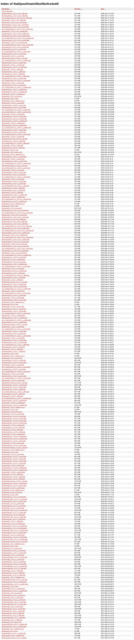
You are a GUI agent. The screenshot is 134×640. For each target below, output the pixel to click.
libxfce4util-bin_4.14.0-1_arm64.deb (14, 485)
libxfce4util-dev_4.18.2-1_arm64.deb (14, 161)
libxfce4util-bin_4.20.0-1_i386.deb (13, 148)
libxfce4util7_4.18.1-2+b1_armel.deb (14, 215)
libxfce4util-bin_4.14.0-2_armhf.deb (14, 416)
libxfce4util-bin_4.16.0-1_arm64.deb (14, 387)
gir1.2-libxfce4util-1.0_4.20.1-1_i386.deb (15, 76)
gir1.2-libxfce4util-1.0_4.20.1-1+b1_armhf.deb (17, 29)
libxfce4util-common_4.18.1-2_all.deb (14, 282)
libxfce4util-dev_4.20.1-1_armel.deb (14, 78)
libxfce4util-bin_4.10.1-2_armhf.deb (14, 562)
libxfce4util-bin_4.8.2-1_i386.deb (13, 613)
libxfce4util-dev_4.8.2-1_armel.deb (13, 609)
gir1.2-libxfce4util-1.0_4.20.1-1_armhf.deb (16, 51)
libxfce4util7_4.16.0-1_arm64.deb (13, 380)
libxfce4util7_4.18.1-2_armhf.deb (13, 298)
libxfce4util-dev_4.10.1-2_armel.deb (14, 553)
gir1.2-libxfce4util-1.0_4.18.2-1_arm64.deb (16, 163)
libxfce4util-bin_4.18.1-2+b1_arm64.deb (15, 242)
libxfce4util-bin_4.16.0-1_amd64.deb (14, 400)
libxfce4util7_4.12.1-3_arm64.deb (13, 535)
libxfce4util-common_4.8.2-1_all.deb (14, 638)
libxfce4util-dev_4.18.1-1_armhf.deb (14, 331)
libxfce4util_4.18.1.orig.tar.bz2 (12, 358)
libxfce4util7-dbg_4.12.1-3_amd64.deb (15, 530)
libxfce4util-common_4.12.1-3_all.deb (14, 541)
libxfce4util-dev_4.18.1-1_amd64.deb (14, 318)
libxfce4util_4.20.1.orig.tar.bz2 (12, 96)
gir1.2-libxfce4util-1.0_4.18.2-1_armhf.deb (16, 177)
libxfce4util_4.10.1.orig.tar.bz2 (12, 593)
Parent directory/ (7, 11)
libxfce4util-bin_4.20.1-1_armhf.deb (14, 49)
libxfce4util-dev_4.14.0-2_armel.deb (14, 445)
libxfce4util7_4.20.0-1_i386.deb (12, 145)
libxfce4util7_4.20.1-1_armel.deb (13, 83)
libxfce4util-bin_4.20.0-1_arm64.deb (14, 116)
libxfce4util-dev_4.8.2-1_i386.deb (13, 615)
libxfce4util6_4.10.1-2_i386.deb (12, 571)
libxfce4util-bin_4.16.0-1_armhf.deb (14, 360)
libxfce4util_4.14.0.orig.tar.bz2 (12, 492)
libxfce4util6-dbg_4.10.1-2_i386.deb (14, 568)
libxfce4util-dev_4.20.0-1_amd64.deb (14, 121)
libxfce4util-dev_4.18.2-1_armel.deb (14, 172)
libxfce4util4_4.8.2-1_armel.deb (12, 606)
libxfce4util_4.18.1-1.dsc (10, 353)
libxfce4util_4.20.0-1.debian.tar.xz (13, 154)
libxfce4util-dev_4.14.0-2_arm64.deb (14, 423)
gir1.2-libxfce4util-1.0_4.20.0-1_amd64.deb (16, 127)
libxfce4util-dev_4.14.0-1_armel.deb (14, 456)
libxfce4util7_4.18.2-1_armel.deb (13, 170)
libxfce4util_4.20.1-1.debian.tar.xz (13, 101)
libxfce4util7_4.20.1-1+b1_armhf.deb (14, 22)
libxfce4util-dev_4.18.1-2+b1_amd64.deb (16, 233)
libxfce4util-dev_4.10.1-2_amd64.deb (14, 591)
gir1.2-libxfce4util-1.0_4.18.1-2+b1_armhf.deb (17, 248)
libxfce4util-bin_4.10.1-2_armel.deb (14, 550)
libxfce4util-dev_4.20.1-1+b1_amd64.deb (16, 36)
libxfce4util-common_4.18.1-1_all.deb (14, 324)
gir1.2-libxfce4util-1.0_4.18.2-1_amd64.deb (16, 199)
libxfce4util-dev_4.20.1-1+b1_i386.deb (15, 16)
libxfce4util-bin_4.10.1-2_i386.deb (13, 573)
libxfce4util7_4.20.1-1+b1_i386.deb (14, 20)
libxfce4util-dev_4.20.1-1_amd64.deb (14, 92)
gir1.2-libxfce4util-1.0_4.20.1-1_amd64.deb (16, 87)
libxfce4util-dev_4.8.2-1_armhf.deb (13, 600)
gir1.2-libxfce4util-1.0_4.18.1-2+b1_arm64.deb (17, 237)
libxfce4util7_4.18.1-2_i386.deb (12, 280)
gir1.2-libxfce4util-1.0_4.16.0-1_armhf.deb (16, 367)
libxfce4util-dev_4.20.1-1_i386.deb (13, 72)
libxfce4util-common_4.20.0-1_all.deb (14, 139)
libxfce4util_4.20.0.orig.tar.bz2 (12, 152)
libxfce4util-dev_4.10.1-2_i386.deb (13, 575)
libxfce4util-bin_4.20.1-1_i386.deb (13, 74)
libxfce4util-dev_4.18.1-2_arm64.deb (14, 286)
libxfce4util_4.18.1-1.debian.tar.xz (13, 356)
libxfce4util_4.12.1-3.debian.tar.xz (13, 544)
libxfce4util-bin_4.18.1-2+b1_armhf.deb (15, 251)
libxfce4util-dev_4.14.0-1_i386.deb (13, 477)
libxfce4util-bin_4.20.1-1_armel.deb (14, 85)
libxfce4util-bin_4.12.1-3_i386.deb (13, 515)
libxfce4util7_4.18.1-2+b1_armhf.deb (14, 253)
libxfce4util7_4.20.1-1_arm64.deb (13, 65)
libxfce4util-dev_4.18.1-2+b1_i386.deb (15, 224)
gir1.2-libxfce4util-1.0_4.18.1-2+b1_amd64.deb (18, 230)
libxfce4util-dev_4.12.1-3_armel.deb (14, 512)
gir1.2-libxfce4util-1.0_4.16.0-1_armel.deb (16, 371)
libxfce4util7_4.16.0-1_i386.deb (12, 396)
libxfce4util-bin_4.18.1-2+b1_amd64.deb (15, 228)
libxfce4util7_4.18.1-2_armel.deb (13, 268)
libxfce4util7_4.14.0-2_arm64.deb (13, 425)
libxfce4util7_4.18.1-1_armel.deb (13, 306)
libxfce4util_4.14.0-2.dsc (10, 452)
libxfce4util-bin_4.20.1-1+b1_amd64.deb (15, 34)
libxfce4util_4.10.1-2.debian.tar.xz (13, 577)
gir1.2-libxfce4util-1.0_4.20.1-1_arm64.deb (16, 60)
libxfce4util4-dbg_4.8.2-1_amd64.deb (14, 624)
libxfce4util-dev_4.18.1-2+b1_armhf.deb (15, 246)
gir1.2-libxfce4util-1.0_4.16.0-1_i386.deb (15, 392)
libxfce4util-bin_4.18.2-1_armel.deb (14, 174)
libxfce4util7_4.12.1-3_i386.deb (12, 521)
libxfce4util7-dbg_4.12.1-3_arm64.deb (15, 539)
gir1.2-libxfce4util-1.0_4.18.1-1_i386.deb (15, 345)
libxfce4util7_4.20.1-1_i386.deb (12, 69)
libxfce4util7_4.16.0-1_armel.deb (13, 374)
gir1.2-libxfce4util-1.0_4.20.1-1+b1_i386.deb (17, 18)
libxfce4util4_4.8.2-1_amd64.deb (13, 635)
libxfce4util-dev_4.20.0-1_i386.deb (13, 141)
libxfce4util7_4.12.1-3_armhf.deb (13, 503)
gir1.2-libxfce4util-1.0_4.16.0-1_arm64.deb (16, 378)
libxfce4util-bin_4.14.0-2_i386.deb (13, 427)
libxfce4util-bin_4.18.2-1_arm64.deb (14, 157)
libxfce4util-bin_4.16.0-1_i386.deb (13, 394)
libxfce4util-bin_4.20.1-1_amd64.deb (14, 89)
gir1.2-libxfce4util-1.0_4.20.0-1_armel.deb (16, 110)
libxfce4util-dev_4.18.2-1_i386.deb (13, 190)
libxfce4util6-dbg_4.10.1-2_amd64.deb (15, 584)
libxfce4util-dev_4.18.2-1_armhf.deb (14, 181)
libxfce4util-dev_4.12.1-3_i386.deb (13, 519)
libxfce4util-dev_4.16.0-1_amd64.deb (14, 405)
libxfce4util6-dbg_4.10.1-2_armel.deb (14, 557)
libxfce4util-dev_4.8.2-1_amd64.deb (14, 626)
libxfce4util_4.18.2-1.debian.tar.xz (13, 204)
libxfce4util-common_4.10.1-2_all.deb (14, 579)
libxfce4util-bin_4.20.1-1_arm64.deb (14, 63)
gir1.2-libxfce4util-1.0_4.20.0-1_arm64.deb (16, 112)
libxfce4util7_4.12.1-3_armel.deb (13, 508)
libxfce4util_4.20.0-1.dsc (10, 150)
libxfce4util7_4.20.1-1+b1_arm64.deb (14, 42)
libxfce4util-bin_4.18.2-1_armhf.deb (14, 183)
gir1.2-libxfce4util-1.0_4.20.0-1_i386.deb (15, 143)
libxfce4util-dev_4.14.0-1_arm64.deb (14, 483)
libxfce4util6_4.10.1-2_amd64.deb (13, 588)
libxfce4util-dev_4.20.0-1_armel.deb (14, 107)
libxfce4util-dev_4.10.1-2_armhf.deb (14, 564)
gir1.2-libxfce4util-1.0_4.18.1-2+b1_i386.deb (17, 226)
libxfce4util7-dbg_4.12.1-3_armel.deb (14, 510)
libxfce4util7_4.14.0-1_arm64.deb (13, 488)
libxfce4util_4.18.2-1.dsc (10, 206)
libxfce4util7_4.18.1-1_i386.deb (12, 349)
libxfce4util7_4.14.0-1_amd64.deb (13, 472)
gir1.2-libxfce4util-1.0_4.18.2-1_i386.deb (15, 186)
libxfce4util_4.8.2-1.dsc (10, 631)
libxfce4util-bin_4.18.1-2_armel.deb (14, 262)
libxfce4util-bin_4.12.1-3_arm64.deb (14, 532)
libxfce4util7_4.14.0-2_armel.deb (13, 443)
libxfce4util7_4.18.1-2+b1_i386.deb (14, 219)
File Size (77, 9)
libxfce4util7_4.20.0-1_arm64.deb (13, 114)
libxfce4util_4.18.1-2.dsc (10, 304)
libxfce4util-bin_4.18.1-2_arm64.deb (14, 284)
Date (102, 9)
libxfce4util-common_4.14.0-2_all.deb (14, 447)
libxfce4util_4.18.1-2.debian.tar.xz (13, 302)
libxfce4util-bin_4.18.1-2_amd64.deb (14, 271)
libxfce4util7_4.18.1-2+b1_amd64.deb (15, 235)
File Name (5, 9)
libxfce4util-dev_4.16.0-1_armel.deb (14, 376)
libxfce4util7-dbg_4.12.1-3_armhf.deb (14, 499)
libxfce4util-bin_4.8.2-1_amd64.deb (14, 633)
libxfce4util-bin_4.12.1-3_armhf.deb (14, 497)
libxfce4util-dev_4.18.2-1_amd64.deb (14, 195)
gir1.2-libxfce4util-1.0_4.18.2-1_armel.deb (16, 168)
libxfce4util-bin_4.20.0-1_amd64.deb (14, 125)
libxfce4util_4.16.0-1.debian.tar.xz (13, 407)
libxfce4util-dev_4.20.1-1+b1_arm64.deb (15, 40)
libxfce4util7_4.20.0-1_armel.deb (13, 103)
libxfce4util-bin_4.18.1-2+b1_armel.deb (15, 210)
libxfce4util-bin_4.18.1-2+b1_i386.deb (14, 221)
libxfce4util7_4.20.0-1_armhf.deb (13, 136)
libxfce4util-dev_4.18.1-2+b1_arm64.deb (15, 239)
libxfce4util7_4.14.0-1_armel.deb (13, 454)
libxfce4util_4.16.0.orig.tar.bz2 (12, 412)
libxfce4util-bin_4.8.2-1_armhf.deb (13, 595)
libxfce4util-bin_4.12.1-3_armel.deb (14, 506)
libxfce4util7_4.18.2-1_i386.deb (12, 192)
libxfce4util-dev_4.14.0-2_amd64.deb (14, 438)
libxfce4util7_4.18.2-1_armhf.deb (13, 179)
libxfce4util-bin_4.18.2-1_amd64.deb (14, 201)
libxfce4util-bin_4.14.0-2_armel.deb (14, 441)
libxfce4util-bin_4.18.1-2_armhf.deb (14, 295)
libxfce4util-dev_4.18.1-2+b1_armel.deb (15, 217)
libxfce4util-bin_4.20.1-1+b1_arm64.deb (15, 47)
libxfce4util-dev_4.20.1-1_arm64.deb (14, 67)
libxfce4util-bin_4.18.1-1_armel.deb (14, 309)
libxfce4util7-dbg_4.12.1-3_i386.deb (14, 517)
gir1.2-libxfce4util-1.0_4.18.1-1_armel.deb (16, 313)
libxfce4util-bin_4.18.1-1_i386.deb (13, 347)
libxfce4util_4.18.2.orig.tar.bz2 (12, 208)
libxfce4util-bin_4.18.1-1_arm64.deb (14, 340)
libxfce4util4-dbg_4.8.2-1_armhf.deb (14, 602)
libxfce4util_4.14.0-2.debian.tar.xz (13, 450)
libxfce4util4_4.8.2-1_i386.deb (12, 620)
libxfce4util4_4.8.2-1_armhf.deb (12, 597)
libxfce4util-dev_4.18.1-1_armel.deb (14, 311)
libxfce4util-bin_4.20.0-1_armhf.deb (14, 132)
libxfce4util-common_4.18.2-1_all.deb (14, 166)
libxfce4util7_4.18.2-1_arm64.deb (13, 159)
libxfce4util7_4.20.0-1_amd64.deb (13, 123)
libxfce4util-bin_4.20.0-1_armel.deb (14, 105)
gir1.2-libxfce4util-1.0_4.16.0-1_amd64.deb (16, 398)
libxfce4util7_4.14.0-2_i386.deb (12, 430)
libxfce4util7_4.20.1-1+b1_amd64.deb (15, 31)
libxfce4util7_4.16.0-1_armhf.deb (13, 365)
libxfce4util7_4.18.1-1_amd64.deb (13, 315)
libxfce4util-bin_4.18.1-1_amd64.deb (14, 322)
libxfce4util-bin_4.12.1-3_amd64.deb (14, 528)
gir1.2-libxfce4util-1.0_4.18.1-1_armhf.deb (16, 329)
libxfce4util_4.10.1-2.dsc (10, 586)
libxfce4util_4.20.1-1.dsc (10, 98)
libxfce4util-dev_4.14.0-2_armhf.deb (14, 418)
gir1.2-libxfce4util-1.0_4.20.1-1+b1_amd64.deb (18, 38)
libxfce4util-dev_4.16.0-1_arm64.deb (14, 385)
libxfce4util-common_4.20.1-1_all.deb (14, 58)
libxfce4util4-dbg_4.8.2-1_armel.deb (14, 604)
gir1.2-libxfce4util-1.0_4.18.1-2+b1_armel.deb (17, 213)
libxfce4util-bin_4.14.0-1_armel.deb (14, 459)
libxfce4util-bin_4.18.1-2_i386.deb (13, 273)
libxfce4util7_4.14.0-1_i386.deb (12, 474)
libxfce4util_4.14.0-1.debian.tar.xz (13, 490)
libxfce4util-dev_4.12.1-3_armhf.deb (14, 501)
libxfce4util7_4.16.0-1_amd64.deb (13, 403)
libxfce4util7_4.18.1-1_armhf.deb (13, 327)
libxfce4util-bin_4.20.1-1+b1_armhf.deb (15, 25)
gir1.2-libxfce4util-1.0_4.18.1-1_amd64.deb (16, 320)
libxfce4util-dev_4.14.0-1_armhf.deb (14, 461)
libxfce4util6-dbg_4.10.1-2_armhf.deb (14, 566)
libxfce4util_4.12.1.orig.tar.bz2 (12, 548)
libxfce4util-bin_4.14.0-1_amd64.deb (14, 468)
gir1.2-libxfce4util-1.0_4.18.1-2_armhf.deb (16, 293)
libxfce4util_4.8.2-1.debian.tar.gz (13, 629)
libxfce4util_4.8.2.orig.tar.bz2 (11, 622)
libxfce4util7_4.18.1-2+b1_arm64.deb (14, 244)
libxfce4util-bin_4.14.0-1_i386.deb (13, 479)
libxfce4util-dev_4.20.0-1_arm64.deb (14, 119)
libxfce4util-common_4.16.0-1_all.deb (14, 383)
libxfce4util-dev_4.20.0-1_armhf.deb (14, 130)
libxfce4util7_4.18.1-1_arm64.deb (13, 338)
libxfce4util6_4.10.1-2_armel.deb (13, 555)
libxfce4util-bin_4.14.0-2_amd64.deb (14, 436)
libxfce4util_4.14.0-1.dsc (10, 494)
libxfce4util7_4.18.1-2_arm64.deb (13, 291)
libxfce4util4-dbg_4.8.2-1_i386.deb (13, 617)
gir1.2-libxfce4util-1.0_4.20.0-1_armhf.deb (16, 134)
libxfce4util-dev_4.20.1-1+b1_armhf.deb (15, 27)
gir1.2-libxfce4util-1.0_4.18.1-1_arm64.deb (16, 336)
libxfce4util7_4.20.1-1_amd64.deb (13, 94)
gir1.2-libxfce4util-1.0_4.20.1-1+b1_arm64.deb (17, 45)
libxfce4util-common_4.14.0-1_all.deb (14, 481)
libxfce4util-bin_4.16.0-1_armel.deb (14, 369)
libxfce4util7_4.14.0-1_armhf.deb (13, 465)
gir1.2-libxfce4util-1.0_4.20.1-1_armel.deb (16, 80)
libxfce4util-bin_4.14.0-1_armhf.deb (14, 463)
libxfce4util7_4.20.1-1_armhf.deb (13, 56)
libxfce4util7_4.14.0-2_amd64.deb (13, 434)
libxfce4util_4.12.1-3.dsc (10, 546)
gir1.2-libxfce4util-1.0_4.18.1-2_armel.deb (16, 266)
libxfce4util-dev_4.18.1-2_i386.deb (13, 277)
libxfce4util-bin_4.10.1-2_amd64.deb (14, 582)
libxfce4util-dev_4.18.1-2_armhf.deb (14, 300)
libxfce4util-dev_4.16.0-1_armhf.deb (14, 362)
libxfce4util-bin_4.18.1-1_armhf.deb (14, 333)
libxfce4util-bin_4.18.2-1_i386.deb (13, 188)
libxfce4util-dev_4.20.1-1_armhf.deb (14, 54)
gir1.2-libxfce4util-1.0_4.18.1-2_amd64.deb (16, 255)
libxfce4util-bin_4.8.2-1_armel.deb (13, 611)
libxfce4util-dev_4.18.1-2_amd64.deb (14, 264)
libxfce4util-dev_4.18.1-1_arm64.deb (14, 342)
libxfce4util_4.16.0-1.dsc (10, 409)
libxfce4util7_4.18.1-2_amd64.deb (13, 259)
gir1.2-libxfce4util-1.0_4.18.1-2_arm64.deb (16, 289)
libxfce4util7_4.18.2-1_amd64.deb (13, 197)
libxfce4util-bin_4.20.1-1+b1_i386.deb (14, 13)
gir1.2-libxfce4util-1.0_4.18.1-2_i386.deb (15, 275)
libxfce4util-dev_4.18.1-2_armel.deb (14, 257)
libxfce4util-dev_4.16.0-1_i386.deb (13, 389)
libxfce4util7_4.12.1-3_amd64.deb (13, 524)
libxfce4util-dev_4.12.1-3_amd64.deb (14, 526)
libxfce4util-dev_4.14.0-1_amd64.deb (14, 470)
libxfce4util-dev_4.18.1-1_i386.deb (13, 351)
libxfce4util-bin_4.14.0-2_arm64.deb (14, 421)
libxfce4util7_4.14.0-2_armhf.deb (13, 414)
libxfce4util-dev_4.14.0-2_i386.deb (13, 432)
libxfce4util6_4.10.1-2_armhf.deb (13, 559)
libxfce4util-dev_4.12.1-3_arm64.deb (14, 537)
